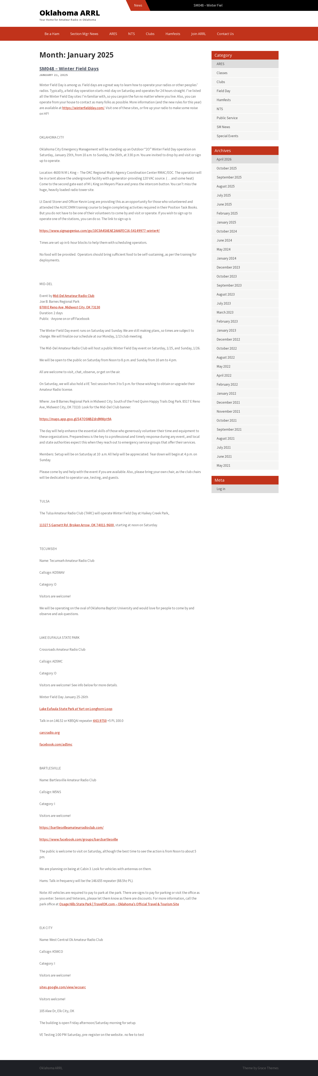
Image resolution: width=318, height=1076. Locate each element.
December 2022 (228, 339)
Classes (222, 73)
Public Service (227, 118)
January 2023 (226, 330)
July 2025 (224, 195)
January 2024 (226, 258)
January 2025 (226, 222)
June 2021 (224, 456)
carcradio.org (49, 732)
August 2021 (226, 438)
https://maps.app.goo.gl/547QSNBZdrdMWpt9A (75, 419)
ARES (113, 34)
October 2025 (227, 168)
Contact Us (225, 34)
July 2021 (224, 447)
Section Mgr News (84, 34)
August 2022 (226, 357)
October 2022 (227, 348)
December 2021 (228, 402)
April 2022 (224, 375)
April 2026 (224, 159)
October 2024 (227, 231)
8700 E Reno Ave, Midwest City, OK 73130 (69, 307)
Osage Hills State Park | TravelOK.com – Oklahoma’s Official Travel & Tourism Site (119, 904)
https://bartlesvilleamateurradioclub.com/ (71, 827)
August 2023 (226, 294)
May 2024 (224, 249)
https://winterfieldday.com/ (83, 108)
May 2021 (223, 465)
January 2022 (226, 393)
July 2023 (224, 303)
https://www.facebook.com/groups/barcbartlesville (78, 839)
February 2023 (227, 321)
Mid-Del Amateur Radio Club (73, 296)
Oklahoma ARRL (69, 13)
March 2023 (225, 312)
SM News (223, 127)
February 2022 (227, 384)
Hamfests (173, 34)
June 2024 (224, 240)
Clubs (150, 34)
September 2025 (229, 177)
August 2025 (226, 186)
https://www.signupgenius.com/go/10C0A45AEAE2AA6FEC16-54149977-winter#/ (99, 230)
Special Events (227, 136)
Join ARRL (198, 34)
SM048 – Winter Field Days (69, 68)
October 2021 (227, 420)
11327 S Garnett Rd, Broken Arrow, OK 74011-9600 (76, 525)
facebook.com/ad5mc (55, 744)
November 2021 (228, 411)
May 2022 (224, 366)
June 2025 (224, 204)
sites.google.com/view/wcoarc (62, 987)
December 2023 (228, 267)
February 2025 (227, 213)
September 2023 (229, 285)
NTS (131, 34)
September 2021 (229, 429)
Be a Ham (52, 34)
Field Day (223, 91)
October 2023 (227, 276)
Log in (221, 489)
